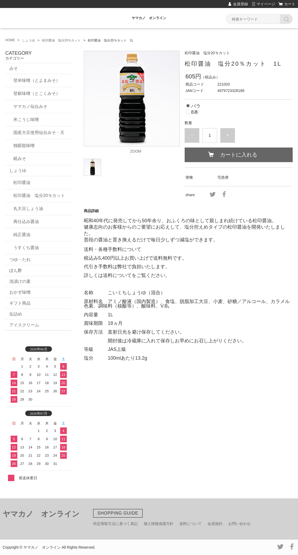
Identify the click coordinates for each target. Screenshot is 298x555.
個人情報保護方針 (158, 524)
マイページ (265, 4)
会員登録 (240, 4)
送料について (190, 524)
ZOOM (135, 151)
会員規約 (215, 524)
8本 (194, 112)
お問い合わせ (239, 524)
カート (289, 4)
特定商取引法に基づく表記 (115, 524)
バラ (196, 106)
